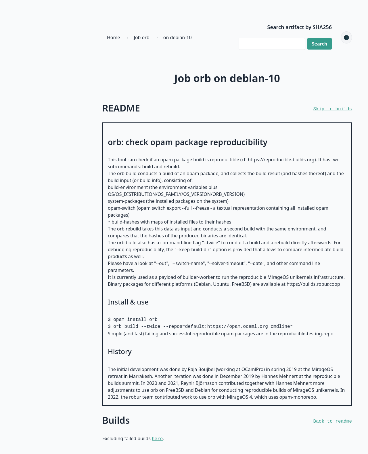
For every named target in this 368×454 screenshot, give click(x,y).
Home (113, 37)
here (157, 439)
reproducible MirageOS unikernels (276, 277)
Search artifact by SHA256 (299, 27)
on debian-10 (177, 37)
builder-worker (199, 277)
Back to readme (332, 421)
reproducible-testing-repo (306, 333)
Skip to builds (332, 109)
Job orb (142, 37)
